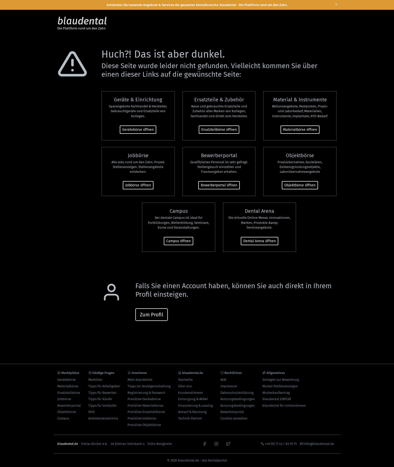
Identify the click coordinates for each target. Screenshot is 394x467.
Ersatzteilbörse (68, 393)
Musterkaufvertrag (276, 393)
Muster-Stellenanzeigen (280, 386)
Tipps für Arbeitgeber (104, 386)
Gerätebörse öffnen (138, 130)
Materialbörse (67, 386)
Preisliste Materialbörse (145, 405)
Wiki (91, 412)
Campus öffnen (178, 241)
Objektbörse (66, 412)
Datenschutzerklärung (237, 393)
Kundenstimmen (190, 393)
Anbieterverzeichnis (103, 418)
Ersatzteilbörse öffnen (219, 130)
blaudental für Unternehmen (284, 405)
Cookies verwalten (234, 418)
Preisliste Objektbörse (144, 425)
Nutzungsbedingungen (237, 399)
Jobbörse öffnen (138, 185)
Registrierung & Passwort (146, 393)
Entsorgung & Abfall (193, 399)
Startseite (185, 379)
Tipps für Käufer (100, 399)
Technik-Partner (190, 418)
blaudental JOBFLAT (276, 399)
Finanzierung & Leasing (195, 405)
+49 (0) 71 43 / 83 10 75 (281, 444)
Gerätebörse (66, 379)
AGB (223, 379)
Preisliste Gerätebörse (144, 399)
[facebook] (205, 443)
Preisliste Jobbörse (142, 418)
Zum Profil (151, 315)
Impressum (228, 386)
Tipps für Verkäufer (102, 405)
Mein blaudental (140, 379)
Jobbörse (64, 399)
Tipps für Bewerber (102, 393)
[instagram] (216, 443)
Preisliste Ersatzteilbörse (146, 412)
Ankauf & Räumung (192, 412)
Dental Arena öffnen (259, 241)
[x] (228, 443)
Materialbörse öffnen (300, 130)
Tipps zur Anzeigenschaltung (149, 386)
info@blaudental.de (319, 444)
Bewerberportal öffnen (219, 185)
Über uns (185, 386)
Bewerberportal (69, 405)
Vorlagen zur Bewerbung (280, 379)
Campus (63, 418)
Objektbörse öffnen (300, 185)
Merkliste (95, 379)
